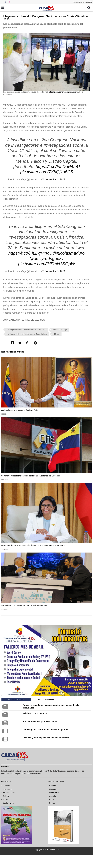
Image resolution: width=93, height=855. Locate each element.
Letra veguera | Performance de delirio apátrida (45, 729)
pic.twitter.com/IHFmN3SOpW (46, 263)
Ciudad (52, 799)
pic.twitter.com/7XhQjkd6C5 (46, 171)
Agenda (52, 796)
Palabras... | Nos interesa (35, 713)
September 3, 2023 (55, 179)
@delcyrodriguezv (46, 258)
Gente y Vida (8, 803)
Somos (52, 803)
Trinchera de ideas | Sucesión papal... (41, 721)
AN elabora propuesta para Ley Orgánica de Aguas (24, 605)
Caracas (6, 786)
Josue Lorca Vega (60, 330)
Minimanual (54, 792)
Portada (52, 786)
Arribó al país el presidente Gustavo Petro (19, 410)
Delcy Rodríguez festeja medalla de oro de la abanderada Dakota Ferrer (33, 545)
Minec (56, 334)
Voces (5, 799)
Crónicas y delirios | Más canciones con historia (46, 738)
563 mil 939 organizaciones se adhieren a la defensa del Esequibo (30, 476)
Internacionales (9, 792)
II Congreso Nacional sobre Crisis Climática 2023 (26, 330)
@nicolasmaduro (69, 253)
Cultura (6, 796)
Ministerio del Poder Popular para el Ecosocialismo (27, 334)
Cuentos (52, 789)
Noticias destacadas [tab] (16, 699)
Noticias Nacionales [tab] (46, 699)
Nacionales (7, 789)
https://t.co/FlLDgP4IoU (58, 166)
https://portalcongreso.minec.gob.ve (63, 92)
